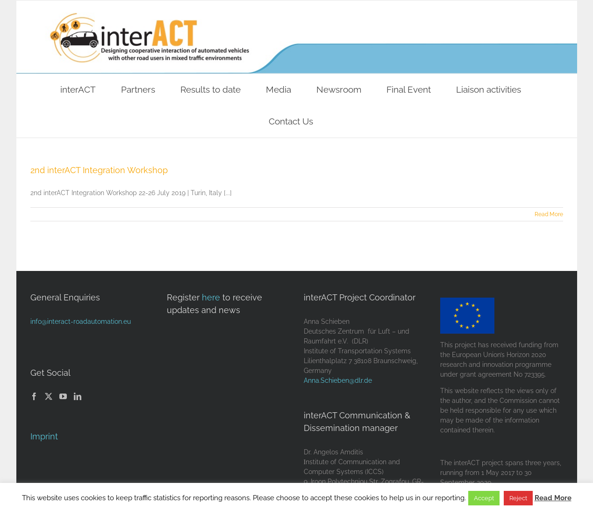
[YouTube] (63, 396)
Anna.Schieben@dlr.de (338, 380)
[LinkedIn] (77, 396)
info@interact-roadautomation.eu (80, 321)
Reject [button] (518, 498)
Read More (553, 498)
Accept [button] (484, 498)
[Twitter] (48, 396)
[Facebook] (34, 396)
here (211, 297)
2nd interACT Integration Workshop (99, 170)
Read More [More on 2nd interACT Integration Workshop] (549, 214)
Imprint (44, 436)
